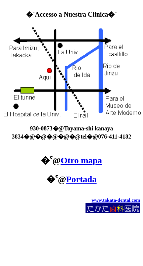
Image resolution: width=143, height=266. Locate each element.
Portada (81, 179)
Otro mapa (81, 160)
